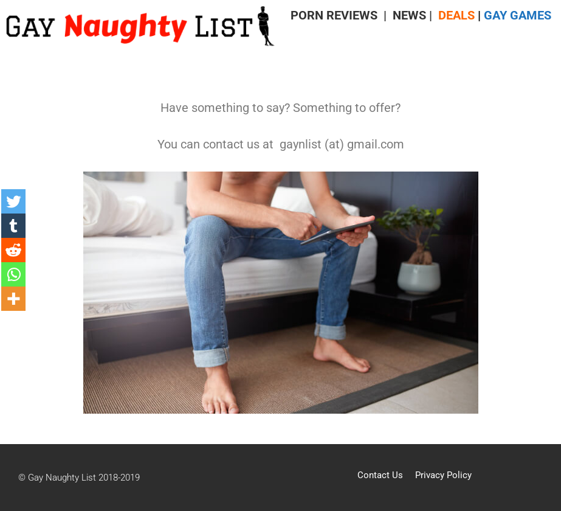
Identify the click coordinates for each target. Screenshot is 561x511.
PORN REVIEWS (334, 15)
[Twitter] (13, 201)
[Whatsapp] (13, 274)
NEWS (409, 15)
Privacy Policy (443, 475)
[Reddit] (13, 250)
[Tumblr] (13, 226)
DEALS (456, 15)
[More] (13, 299)
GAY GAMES (517, 15)
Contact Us (380, 475)
